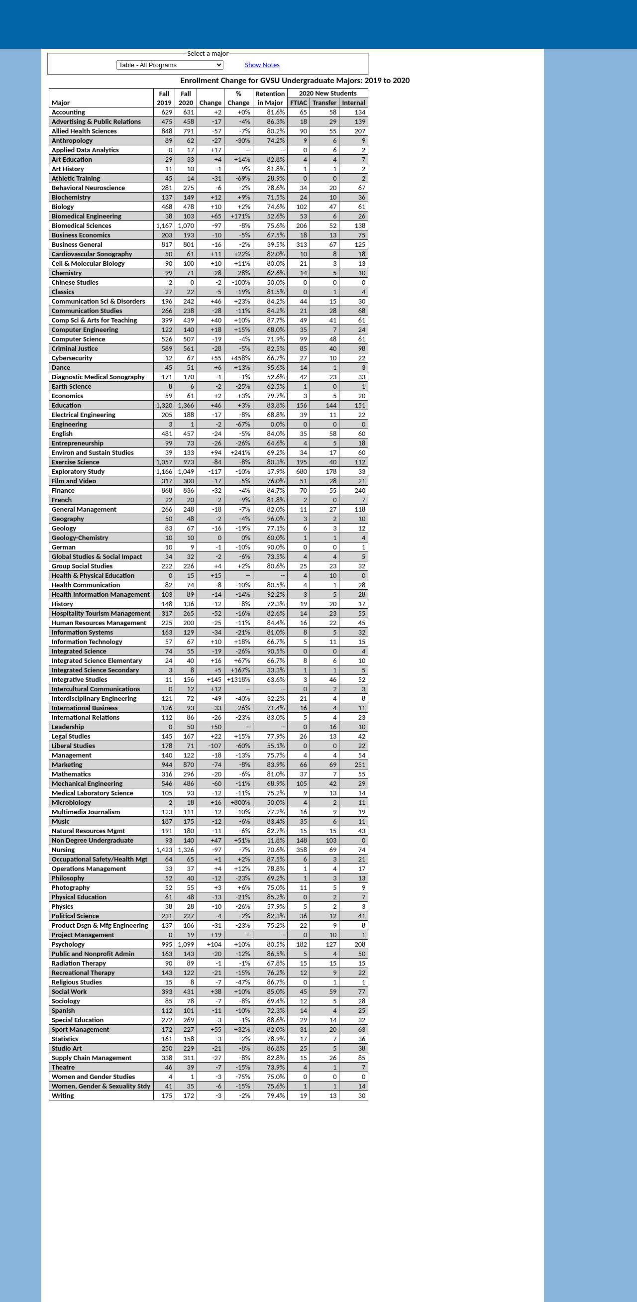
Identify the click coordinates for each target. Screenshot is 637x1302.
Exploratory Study (78, 471)
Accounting (68, 112)
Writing (63, 1095)
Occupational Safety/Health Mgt (99, 859)
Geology (64, 528)
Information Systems (82, 632)
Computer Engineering (85, 329)
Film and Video (74, 480)
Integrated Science (79, 651)
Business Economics (81, 234)
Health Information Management (101, 594)
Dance (61, 367)
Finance (63, 490)
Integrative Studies (79, 679)
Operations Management (89, 868)
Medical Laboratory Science (92, 792)
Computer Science (79, 338)
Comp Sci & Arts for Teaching (94, 320)
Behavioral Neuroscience (88, 187)
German (64, 546)
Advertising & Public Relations (96, 121)
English (62, 433)
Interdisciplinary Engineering (94, 698)
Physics (62, 906)
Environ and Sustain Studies (93, 452)
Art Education (72, 159)
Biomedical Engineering (86, 216)
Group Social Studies (82, 565)
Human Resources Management (99, 622)
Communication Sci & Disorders (98, 301)
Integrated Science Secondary (95, 669)
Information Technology (87, 641)
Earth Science (72, 386)
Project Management (83, 934)
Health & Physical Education (93, 575)
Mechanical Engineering (87, 783)
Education (66, 405)
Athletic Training (76, 178)
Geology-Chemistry (80, 537)
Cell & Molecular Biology (88, 263)
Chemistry (67, 272)
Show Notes (262, 64)
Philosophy (68, 877)
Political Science (75, 915)
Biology (63, 206)
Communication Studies (87, 310)
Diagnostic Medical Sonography (98, 376)
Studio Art (67, 1048)
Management (72, 755)
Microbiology (71, 802)
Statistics (65, 1038)
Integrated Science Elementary (97, 660)
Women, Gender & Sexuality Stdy (101, 1086)
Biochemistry (71, 197)
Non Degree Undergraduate (92, 840)
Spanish (63, 1010)
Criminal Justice (75, 348)
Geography (68, 518)
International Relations (85, 717)
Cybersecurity (72, 357)
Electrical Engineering (83, 414)
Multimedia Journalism (86, 811)
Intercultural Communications (96, 688)
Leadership (68, 726)
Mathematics (71, 773)
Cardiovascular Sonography (92, 253)
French (62, 499)
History (62, 603)
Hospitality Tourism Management (101, 613)
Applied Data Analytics (85, 149)
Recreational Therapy (83, 972)
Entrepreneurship (78, 442)
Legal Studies (71, 736)
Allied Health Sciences (84, 130)
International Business (85, 707)
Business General (77, 244)
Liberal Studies (73, 745)
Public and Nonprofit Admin (93, 953)
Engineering (69, 424)
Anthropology (72, 140)
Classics (63, 291)
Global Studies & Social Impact (97, 556)
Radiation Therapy (79, 963)
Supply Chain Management (91, 1057)
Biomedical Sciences (81, 225)
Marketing (67, 764)
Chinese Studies (75, 282)
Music (61, 821)
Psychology (68, 944)
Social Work (69, 991)
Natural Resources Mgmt (88, 830)
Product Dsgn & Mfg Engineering (100, 925)
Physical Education (79, 896)
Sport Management (80, 1029)
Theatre (63, 1067)
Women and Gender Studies (93, 1076)
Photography (71, 887)
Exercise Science (76, 461)
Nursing (63, 849)
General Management (84, 509)
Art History (68, 168)
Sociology (66, 1000)
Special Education (78, 1019)
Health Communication (86, 584)
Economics (67, 395)
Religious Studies (77, 981)
